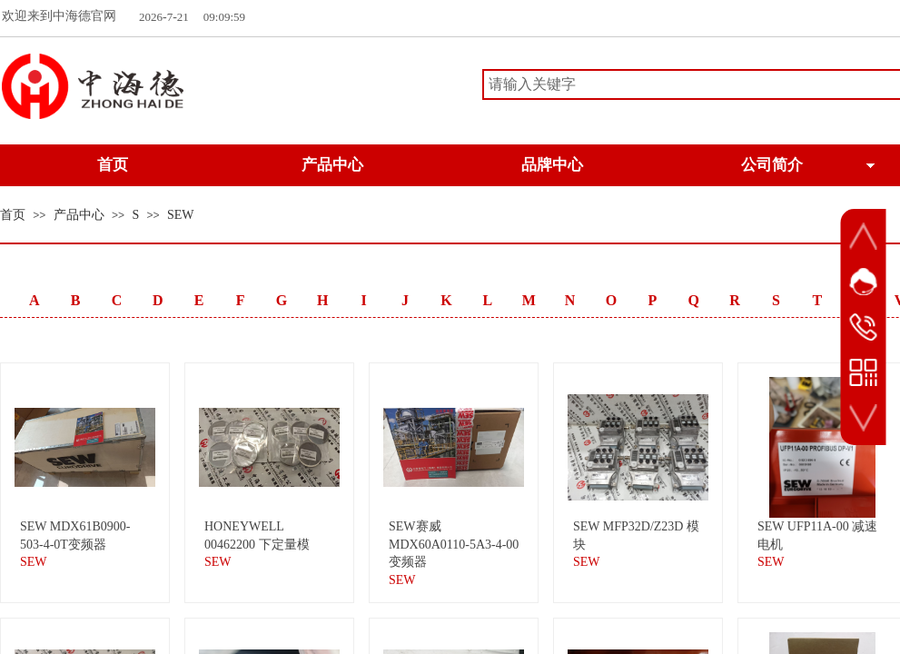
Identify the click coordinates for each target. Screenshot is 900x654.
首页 (12, 215)
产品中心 (79, 215)
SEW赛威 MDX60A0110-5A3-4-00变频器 (454, 544)
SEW (180, 215)
